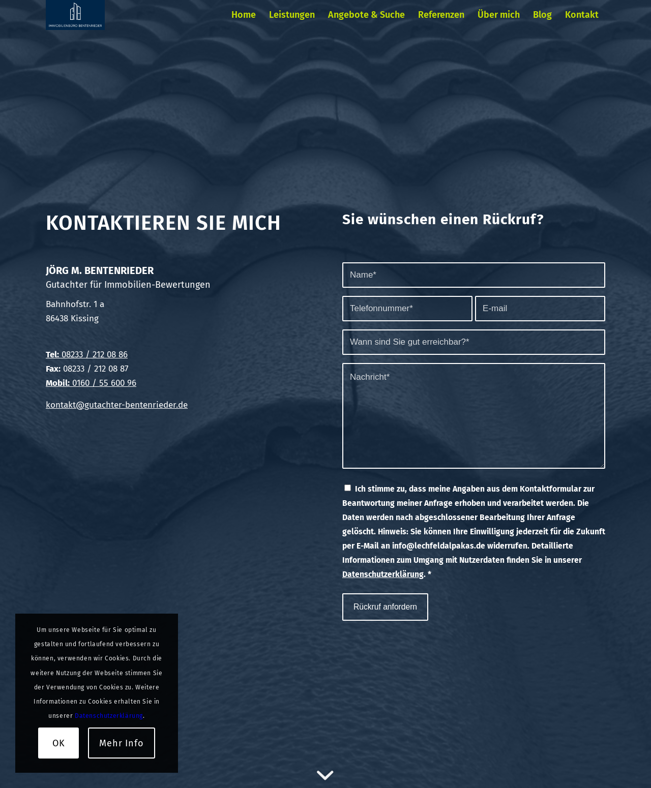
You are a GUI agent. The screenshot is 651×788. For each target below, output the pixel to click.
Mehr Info (121, 743)
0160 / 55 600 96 (91, 383)
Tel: (52, 354)
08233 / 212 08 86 (93, 354)
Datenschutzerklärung (383, 574)
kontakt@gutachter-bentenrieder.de (117, 405)
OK (58, 743)
